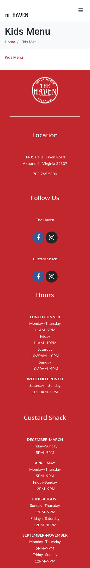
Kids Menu (14, 57)
